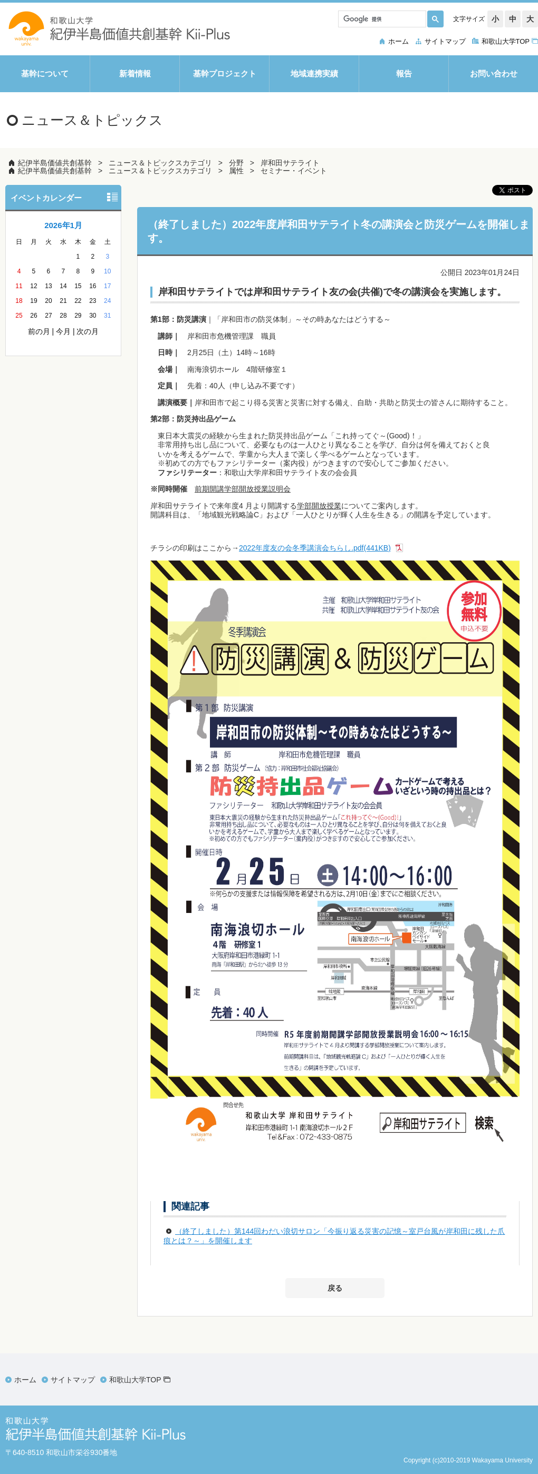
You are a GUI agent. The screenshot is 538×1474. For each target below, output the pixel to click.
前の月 (39, 331)
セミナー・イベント (294, 170)
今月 (63, 331)
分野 (236, 163)
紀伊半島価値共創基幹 (55, 163)
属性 (236, 170)
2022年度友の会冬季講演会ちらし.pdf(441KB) (315, 548)
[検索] (381, 19)
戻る (335, 1288)
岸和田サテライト (290, 163)
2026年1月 (63, 225)
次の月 (87, 331)
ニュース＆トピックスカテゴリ (160, 163)
